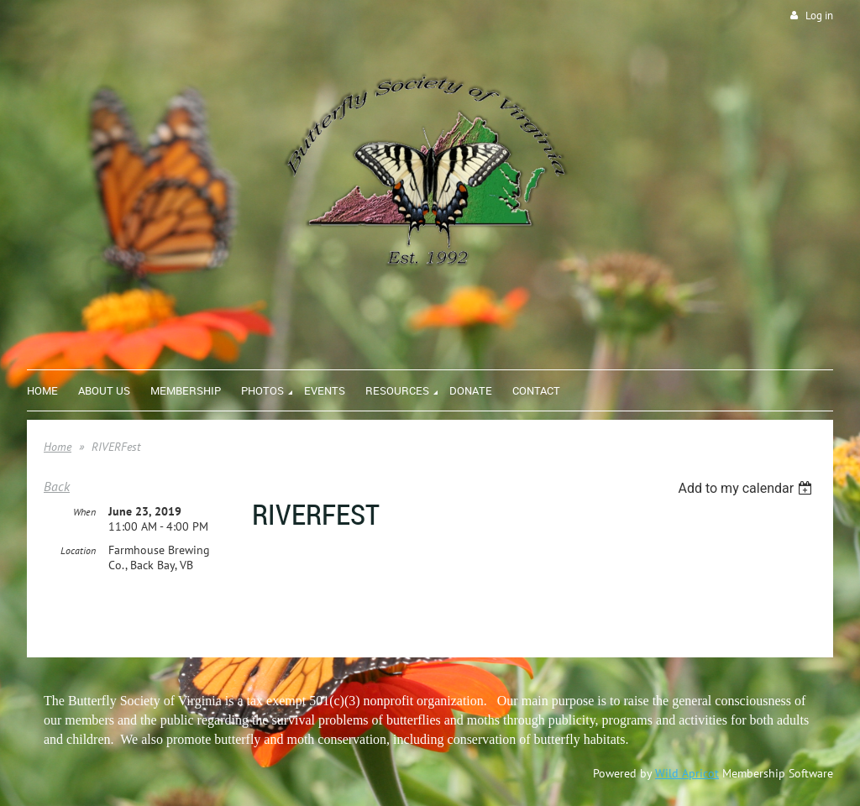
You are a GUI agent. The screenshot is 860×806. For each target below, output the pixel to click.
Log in (819, 15)
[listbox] (747, 488)
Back (57, 486)
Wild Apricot (687, 773)
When (84, 511)
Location (78, 550)
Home (57, 446)
